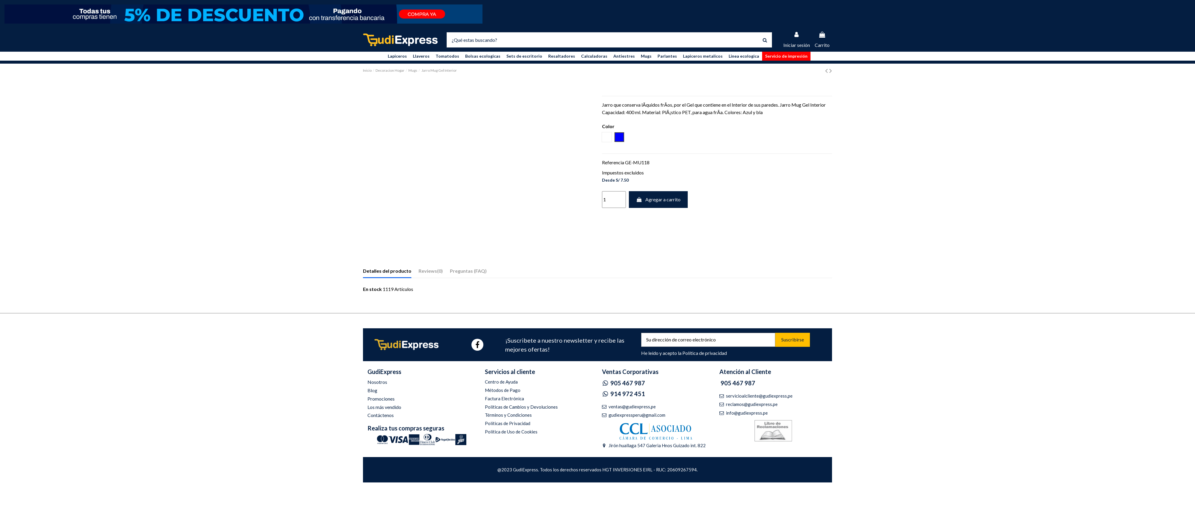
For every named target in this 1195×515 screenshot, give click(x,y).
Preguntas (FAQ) (468, 271)
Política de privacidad (704, 353)
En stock (372, 289)
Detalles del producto (387, 271)
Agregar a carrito (658, 199)
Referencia (613, 162)
